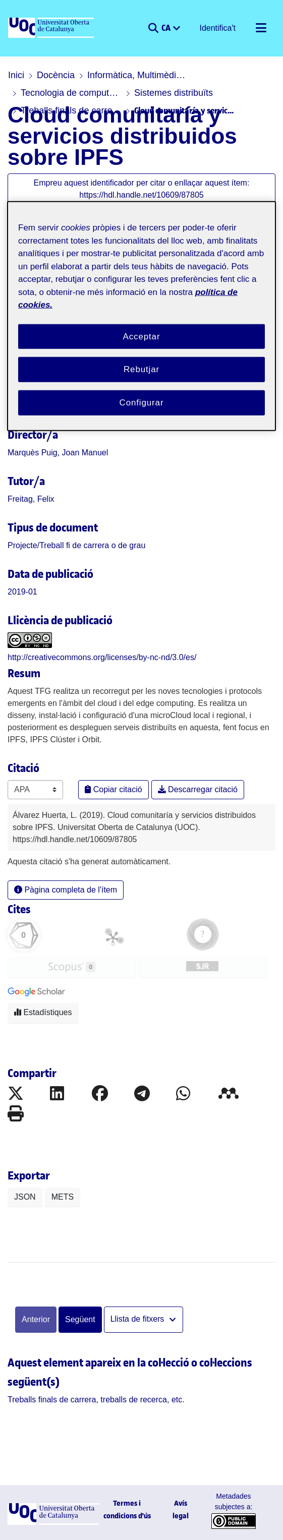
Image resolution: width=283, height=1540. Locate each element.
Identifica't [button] (218, 28)
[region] (141, 316)
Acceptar (141, 336)
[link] (76, 545)
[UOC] (52, 28)
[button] (153, 28)
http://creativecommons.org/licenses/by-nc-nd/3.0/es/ (102, 657)
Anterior (36, 1319)
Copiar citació (113, 789)
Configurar (142, 402)
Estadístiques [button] (43, 1012)
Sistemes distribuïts (173, 93)
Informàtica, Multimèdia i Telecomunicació (137, 75)
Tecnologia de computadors (71, 93)
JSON (25, 1197)
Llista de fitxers (138, 1319)
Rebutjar (141, 369)
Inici (16, 75)
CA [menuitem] (166, 27)
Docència (56, 75)
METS (62, 1197)
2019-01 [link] (22, 591)
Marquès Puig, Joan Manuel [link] (58, 452)
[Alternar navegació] (261, 28)
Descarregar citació (198, 789)
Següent (80, 1319)
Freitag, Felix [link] (31, 499)
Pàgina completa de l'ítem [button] (65, 889)
